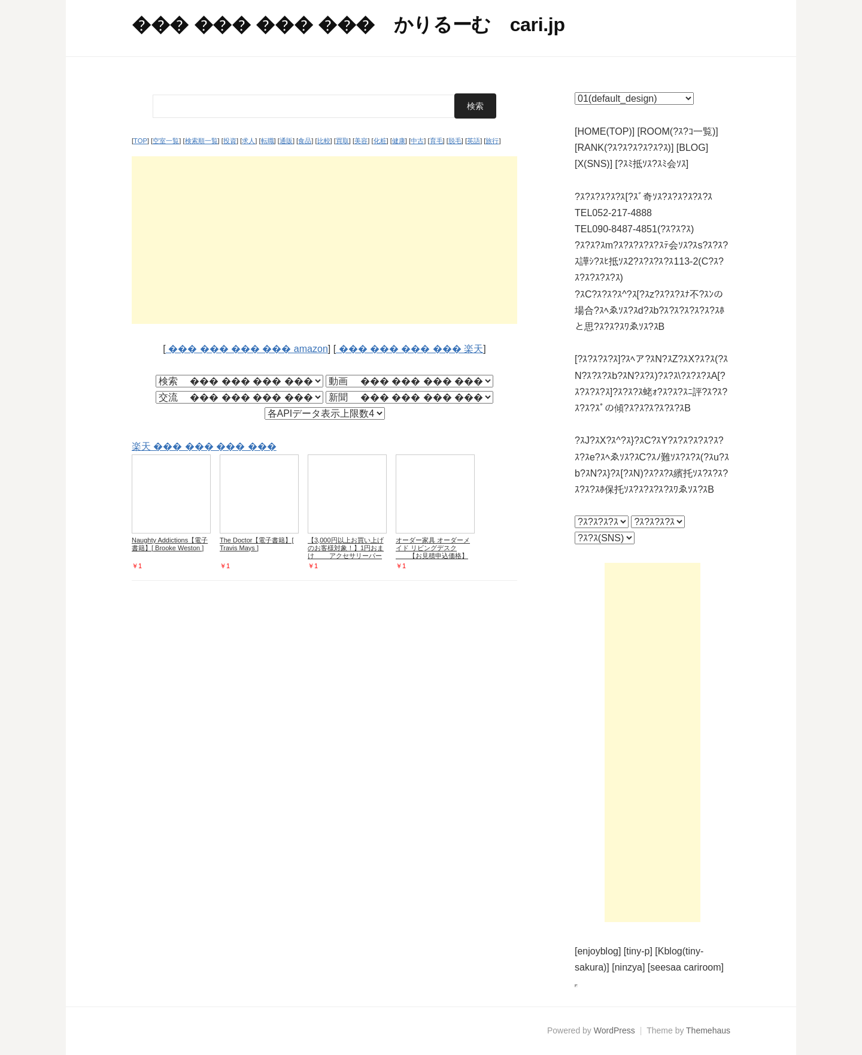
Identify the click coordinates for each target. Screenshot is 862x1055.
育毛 (436, 140)
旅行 (492, 140)
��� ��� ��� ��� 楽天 (409, 349)
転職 (267, 140)
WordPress (614, 1030)
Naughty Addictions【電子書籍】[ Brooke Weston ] (170, 543)
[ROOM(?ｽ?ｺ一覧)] (678, 131)
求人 (248, 140)
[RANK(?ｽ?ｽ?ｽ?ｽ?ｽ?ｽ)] (624, 148)
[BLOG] (692, 148)
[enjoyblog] (598, 951)
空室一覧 (166, 140)
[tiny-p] (638, 951)
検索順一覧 (201, 140)
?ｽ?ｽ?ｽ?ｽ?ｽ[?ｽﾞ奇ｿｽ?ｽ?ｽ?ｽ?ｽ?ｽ (643, 197)
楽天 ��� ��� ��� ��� (204, 446)
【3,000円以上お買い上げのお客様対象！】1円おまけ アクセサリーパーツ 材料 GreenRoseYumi (346, 551)
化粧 (380, 140)
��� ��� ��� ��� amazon (247, 349)
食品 (304, 140)
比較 (323, 140)
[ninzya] (628, 967)
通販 (286, 140)
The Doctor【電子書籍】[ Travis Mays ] (256, 543)
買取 (342, 140)
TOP (140, 140)
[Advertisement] (324, 240)
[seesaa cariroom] (686, 967)
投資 (229, 140)
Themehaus (708, 1030)
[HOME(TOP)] (605, 131)
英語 (473, 140)
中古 (417, 140)
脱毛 (455, 140)
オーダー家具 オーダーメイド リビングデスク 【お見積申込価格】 (433, 547)
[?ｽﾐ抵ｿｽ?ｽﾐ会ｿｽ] (652, 164)
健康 (398, 140)
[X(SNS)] (593, 164)
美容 (361, 140)
